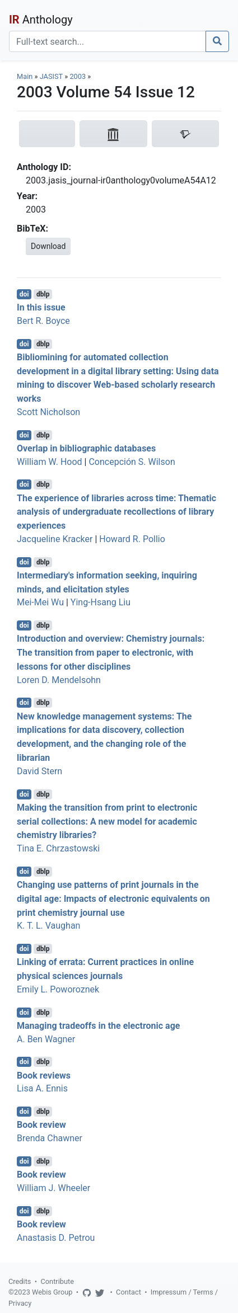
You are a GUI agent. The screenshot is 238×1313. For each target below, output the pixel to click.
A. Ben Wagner (46, 1039)
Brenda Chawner (49, 1138)
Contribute (57, 1281)
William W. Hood (49, 462)
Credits (19, 1281)
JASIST (51, 76)
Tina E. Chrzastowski (58, 848)
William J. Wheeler (53, 1188)
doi (24, 294)
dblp (42, 294)
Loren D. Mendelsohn (59, 680)
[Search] (107, 41)
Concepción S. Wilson (131, 462)
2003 (77, 76)
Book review (41, 1124)
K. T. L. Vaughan (48, 925)
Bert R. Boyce (43, 321)
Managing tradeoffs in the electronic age (98, 1025)
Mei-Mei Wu (40, 602)
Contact (128, 1292)
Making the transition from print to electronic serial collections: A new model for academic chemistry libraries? (107, 821)
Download (48, 246)
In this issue (41, 307)
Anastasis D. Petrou (56, 1237)
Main (24, 76)
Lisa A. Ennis (42, 1088)
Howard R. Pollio (132, 539)
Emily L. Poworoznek (58, 989)
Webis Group (52, 1292)
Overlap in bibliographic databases (86, 448)
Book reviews (44, 1075)
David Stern (39, 771)
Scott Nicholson (48, 412)
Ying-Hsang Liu (100, 602)
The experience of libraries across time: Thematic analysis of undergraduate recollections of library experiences (116, 511)
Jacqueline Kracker (54, 539)
